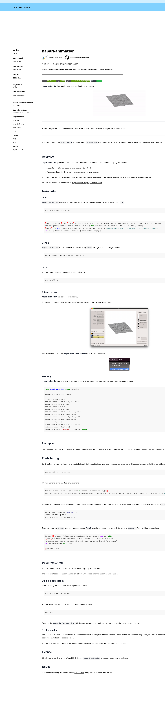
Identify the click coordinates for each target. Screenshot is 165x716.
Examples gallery (74, 449)
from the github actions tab (113, 643)
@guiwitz (81, 142)
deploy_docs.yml (49, 638)
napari (17, 7)
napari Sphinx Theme (108, 574)
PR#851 (124, 142)
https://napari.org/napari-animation (87, 182)
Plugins (27, 7)
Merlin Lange (47, 128)
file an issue (79, 672)
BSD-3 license (76, 658)
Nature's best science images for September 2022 (106, 128)
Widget (15, 87)
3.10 (14, 106)
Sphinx (89, 574)
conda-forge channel (111, 247)
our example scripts (104, 449)
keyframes (77, 302)
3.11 (18, 106)
